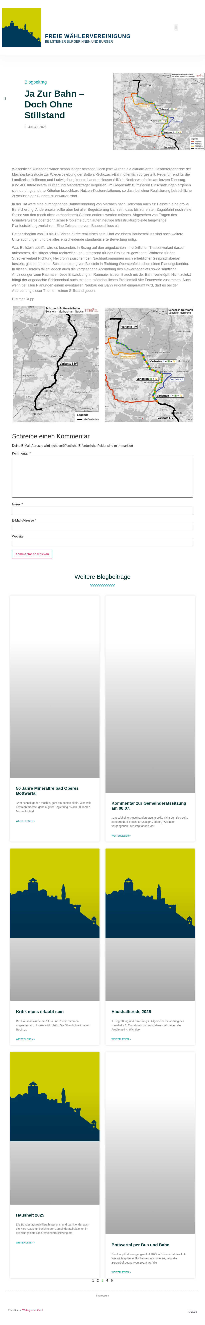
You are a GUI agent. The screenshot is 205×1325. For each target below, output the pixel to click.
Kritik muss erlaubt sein (40, 1011)
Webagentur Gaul (32, 1310)
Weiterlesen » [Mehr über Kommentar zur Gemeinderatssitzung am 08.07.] (121, 835)
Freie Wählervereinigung (88, 36)
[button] (176, 27)
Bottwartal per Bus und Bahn (140, 1244)
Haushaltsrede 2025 (131, 1011)
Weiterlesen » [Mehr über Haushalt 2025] (25, 1242)
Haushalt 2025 (30, 1215)
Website (18, 536)
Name (17, 504)
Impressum (102, 1295)
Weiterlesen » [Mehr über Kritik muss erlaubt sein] (25, 1039)
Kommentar (21, 453)
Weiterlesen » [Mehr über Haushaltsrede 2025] (121, 1039)
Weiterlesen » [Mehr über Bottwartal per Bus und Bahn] (121, 1272)
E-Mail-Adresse (24, 520)
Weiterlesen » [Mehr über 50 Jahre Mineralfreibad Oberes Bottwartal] (25, 821)
